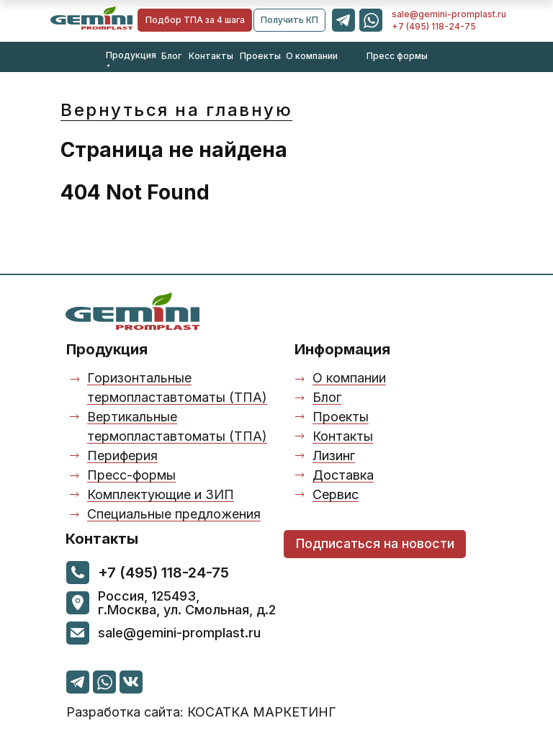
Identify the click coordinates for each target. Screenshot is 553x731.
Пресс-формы (131, 475)
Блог (171, 55)
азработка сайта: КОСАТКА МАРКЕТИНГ (201, 711)
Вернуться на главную (176, 109)
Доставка (343, 475)
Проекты (260, 55)
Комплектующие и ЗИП (160, 494)
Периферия (122, 455)
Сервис (336, 494)
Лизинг (334, 455)
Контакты (211, 55)
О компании (312, 55)
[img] (91, 18)
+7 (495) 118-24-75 (434, 26)
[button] (289, 20)
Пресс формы (397, 55)
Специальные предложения (174, 513)
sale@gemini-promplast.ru (449, 14)
